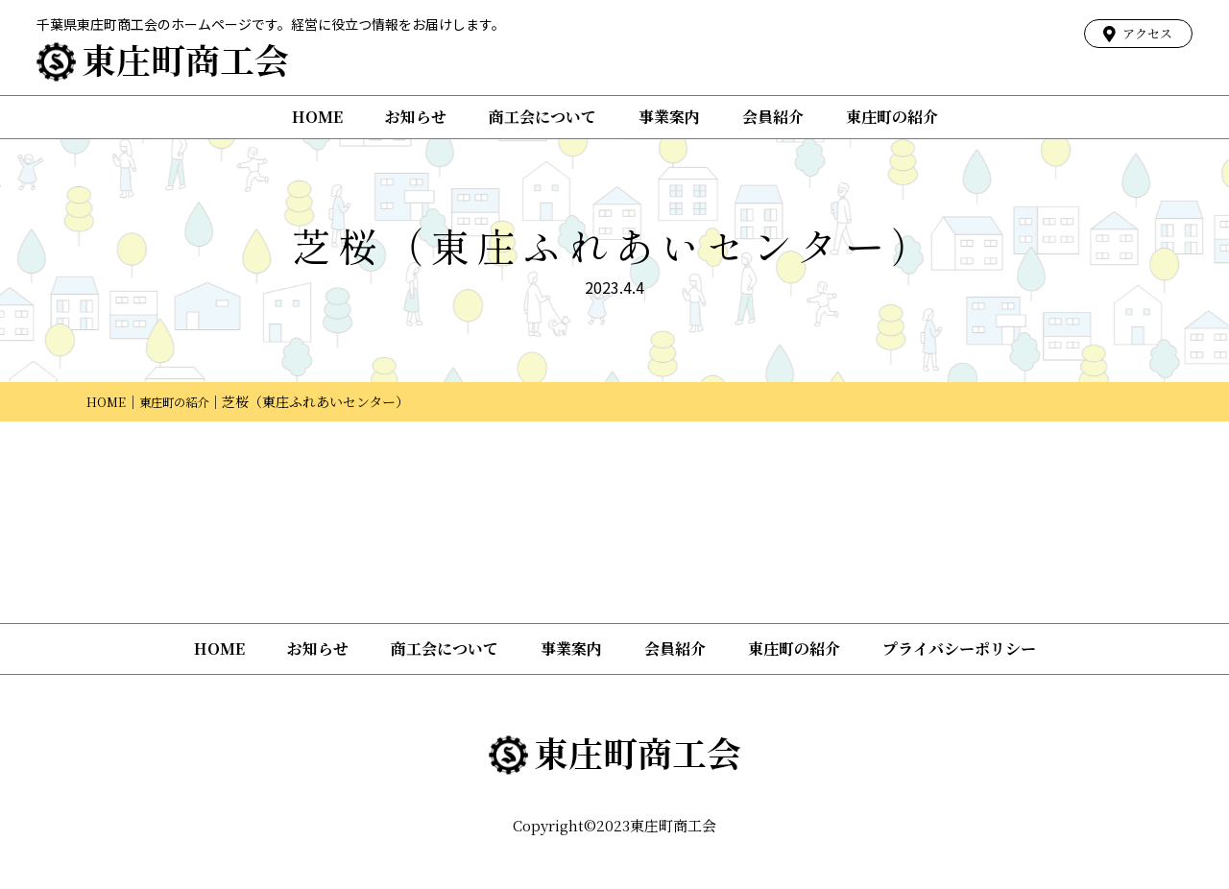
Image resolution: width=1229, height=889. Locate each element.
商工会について (542, 117)
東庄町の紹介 (892, 117)
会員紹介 (773, 117)
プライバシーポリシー (959, 648)
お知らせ (415, 117)
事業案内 (669, 117)
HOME (317, 117)
